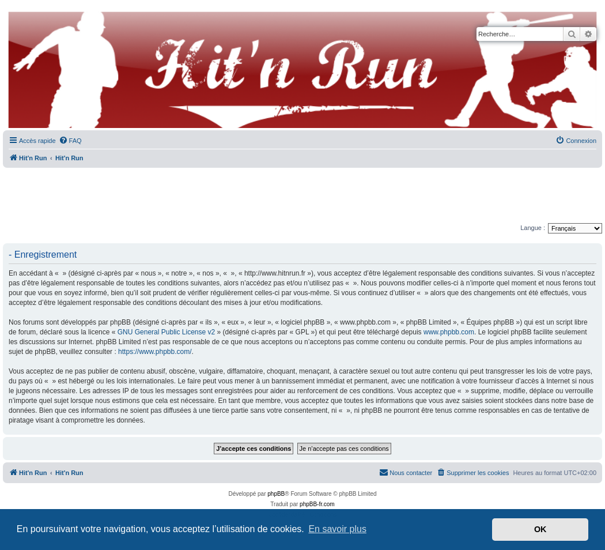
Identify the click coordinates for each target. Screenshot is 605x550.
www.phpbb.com (448, 332)
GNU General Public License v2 (166, 332)
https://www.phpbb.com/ (154, 352)
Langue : (532, 227)
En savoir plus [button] (337, 529)
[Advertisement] (302, 196)
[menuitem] (70, 141)
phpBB (276, 494)
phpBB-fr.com (317, 504)
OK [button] (540, 529)
